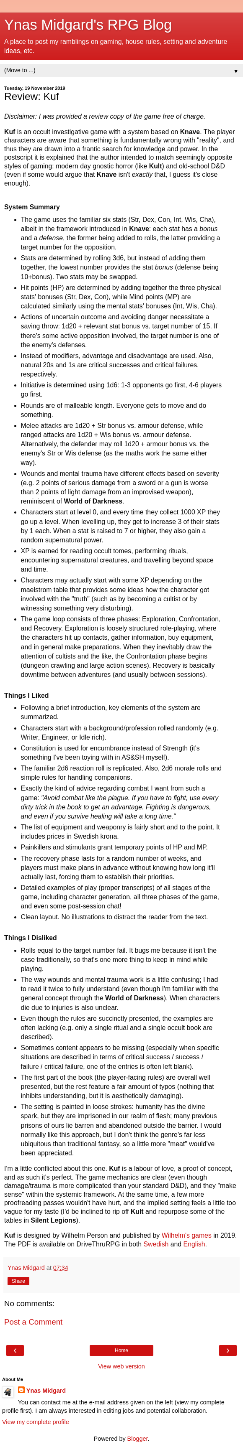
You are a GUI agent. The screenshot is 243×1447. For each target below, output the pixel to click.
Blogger (137, 1438)
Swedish (156, 1244)
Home (121, 1350)
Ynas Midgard (46, 1390)
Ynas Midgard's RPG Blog (88, 25)
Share (18, 1281)
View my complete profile (35, 1422)
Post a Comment (33, 1321)
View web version (121, 1366)
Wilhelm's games (187, 1235)
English (194, 1244)
